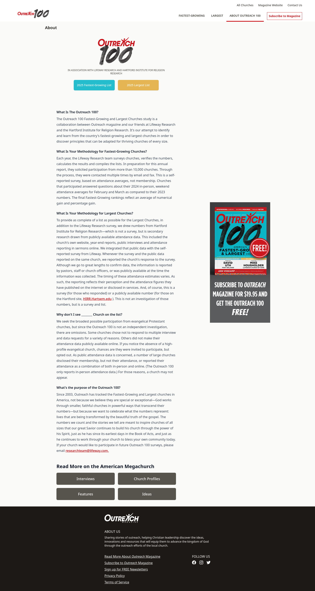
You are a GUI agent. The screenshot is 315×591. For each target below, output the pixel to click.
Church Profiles (147, 478)
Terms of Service (116, 582)
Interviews (86, 478)
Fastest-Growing (192, 15)
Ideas (147, 494)
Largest (217, 15)
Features (85, 494)
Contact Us (294, 5)
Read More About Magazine (132, 556)
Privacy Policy (114, 576)
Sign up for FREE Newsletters (126, 569)
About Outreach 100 (245, 15)
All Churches (245, 5)
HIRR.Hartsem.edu (97, 299)
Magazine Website (270, 5)
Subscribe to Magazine (284, 16)
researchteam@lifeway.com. (87, 450)
